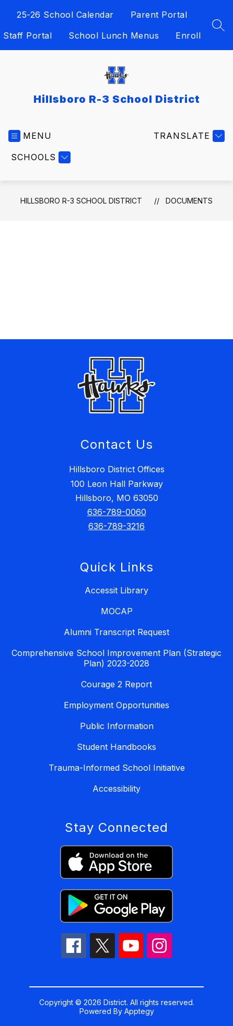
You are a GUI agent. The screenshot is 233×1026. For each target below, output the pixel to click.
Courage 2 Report (116, 684)
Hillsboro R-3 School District (81, 200)
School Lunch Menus (113, 35)
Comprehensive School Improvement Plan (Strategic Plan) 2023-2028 (116, 658)
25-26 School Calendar (65, 14)
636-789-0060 (116, 512)
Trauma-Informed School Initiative (117, 767)
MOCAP (117, 611)
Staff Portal (27, 35)
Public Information (117, 726)
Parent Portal (159, 14)
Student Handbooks (116, 747)
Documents (189, 200)
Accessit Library (116, 590)
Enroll (188, 35)
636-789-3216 (116, 526)
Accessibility (116, 788)
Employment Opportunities (116, 705)
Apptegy (139, 1011)
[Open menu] (30, 135)
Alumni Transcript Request (116, 632)
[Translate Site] (188, 135)
